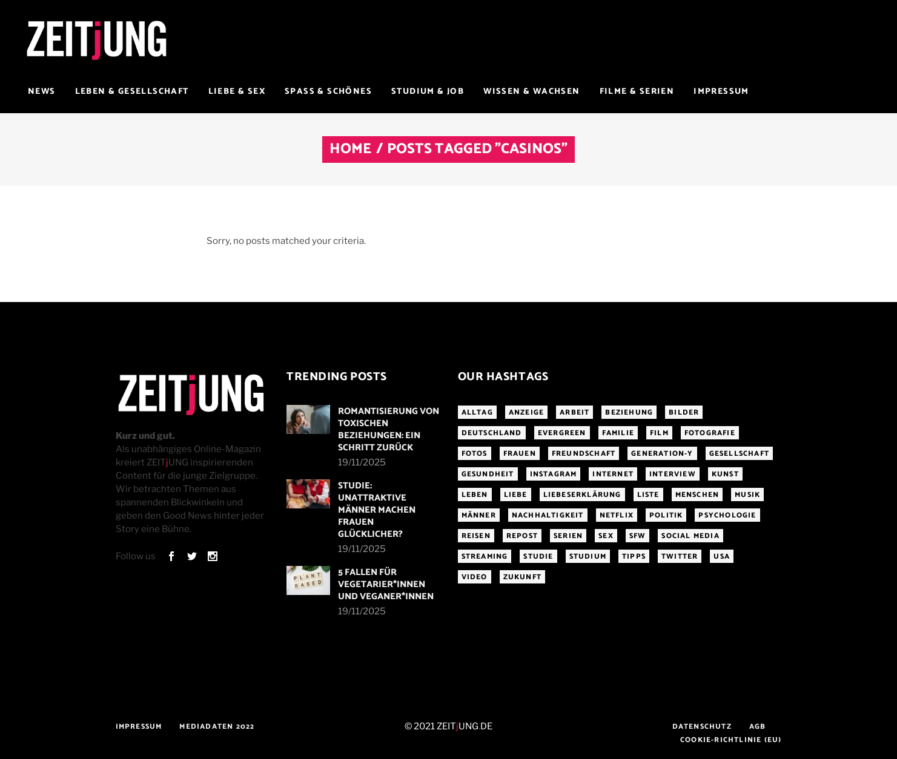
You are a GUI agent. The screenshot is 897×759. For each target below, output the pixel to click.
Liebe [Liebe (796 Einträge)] (516, 495)
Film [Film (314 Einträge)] (659, 433)
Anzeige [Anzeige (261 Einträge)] (526, 412)
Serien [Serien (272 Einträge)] (568, 536)
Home (350, 149)
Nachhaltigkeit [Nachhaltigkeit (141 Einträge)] (548, 515)
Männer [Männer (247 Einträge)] (479, 515)
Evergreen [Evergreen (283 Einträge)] (562, 433)
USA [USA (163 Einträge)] (721, 556)
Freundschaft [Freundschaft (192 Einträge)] (583, 453)
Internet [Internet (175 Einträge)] (613, 474)
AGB (757, 726)
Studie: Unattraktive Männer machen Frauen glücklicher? (376, 510)
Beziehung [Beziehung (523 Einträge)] (629, 412)
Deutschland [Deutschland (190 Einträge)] (492, 433)
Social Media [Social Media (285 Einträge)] (690, 536)
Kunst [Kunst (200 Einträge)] (725, 474)
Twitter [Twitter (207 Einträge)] (679, 556)
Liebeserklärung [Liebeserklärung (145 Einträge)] (582, 495)
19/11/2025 (362, 462)
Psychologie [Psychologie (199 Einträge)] (727, 515)
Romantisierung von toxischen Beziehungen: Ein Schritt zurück (388, 429)
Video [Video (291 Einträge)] (475, 577)
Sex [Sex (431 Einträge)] (606, 536)
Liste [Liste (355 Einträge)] (648, 495)
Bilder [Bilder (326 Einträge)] (684, 412)
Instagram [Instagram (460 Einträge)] (553, 474)
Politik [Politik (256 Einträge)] (666, 515)
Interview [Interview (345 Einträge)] (672, 474)
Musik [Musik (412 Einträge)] (747, 495)
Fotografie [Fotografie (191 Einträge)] (709, 433)
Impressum (139, 726)
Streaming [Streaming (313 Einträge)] (485, 556)
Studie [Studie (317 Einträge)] (538, 556)
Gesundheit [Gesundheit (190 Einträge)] (488, 474)
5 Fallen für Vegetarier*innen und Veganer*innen (386, 584)
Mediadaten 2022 (216, 726)
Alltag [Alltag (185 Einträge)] (477, 412)
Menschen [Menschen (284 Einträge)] (697, 495)
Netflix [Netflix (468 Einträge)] (617, 515)
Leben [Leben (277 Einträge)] (475, 495)
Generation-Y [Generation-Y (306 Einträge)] (662, 453)
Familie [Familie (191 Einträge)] (618, 433)
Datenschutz (702, 726)
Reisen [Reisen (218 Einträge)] (476, 536)
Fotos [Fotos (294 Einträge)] (475, 453)
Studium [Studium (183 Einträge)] (587, 556)
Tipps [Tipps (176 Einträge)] (634, 556)
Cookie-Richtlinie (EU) (730, 740)
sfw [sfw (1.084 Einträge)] (637, 536)
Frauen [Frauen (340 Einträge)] (519, 453)
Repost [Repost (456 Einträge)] (522, 536)
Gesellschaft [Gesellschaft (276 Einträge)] (739, 453)
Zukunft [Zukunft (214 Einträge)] (522, 577)
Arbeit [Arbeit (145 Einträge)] (574, 412)
